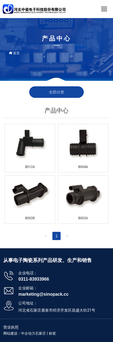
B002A (83, 218)
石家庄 (40, 333)
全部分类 (56, 92)
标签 (52, 333)
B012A (30, 167)
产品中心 (56, 38)
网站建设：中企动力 (19, 333)
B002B (30, 218)
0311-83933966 (33, 279)
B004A (83, 167)
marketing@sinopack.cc (43, 294)
